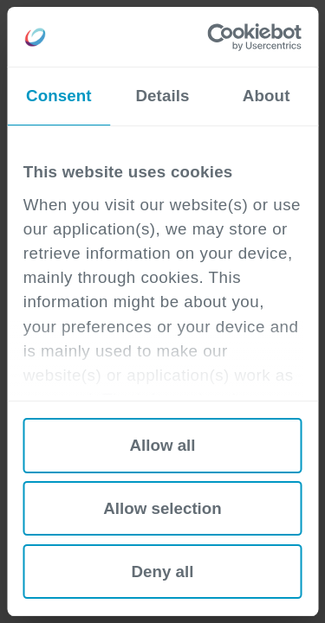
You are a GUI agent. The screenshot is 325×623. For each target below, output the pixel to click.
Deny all (163, 571)
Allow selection (162, 508)
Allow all (162, 445)
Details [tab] (162, 96)
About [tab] (266, 96)
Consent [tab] (59, 96)
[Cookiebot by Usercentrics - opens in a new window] (229, 37)
